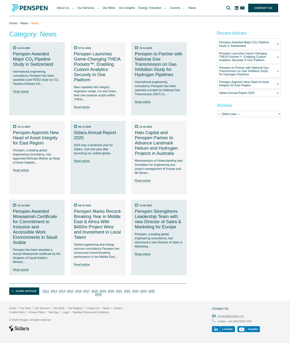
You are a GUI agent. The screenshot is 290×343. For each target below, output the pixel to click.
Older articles (23, 291)
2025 (151, 291)
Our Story (25, 308)
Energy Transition (150, 7)
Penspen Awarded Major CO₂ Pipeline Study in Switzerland (244, 44)
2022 (127, 291)
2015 (70, 291)
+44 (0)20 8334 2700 (239, 321)
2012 (45, 291)
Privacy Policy (37, 312)
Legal (66, 312)
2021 (119, 291)
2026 (98, 294)
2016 (78, 291)
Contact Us (263, 7)
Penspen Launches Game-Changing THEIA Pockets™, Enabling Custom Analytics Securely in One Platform (243, 57)
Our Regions (75, 308)
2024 (143, 291)
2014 (62, 291)
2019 (103, 291)
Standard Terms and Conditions (90, 312)
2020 (111, 291)
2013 (53, 291)
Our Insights (127, 7)
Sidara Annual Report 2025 (237, 92)
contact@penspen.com (230, 316)
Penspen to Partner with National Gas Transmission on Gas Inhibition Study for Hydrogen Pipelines (244, 71)
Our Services (85, 7)
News (192, 7)
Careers (175, 7)
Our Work (109, 7)
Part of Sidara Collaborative (31, 328)
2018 (94, 291)
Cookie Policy (17, 312)
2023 (135, 291)
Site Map (53, 312)
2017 (86, 291)
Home (13, 23)
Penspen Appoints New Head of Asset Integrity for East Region (244, 83)
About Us (63, 7)
